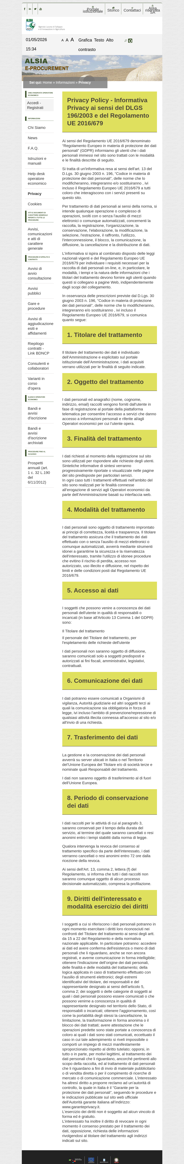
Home (47, 82)
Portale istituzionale (93, 9)
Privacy (35, 194)
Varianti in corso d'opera (36, 383)
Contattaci (132, 9)
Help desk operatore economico (37, 179)
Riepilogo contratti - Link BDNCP (38, 348)
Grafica (85, 40)
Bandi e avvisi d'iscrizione (37, 413)
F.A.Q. (33, 148)
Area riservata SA (152, 9)
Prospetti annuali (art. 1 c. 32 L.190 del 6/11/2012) (39, 472)
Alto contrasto (95, 45)
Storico (113, 9)
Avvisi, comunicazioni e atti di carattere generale (40, 238)
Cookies (35, 204)
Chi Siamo (37, 127)
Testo (99, 40)
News (32, 138)
